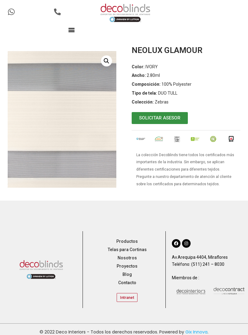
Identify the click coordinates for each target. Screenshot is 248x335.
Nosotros (127, 257)
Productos (127, 241)
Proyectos (127, 266)
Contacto (127, 282)
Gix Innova (196, 332)
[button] (72, 29)
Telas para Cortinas (127, 249)
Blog (127, 274)
